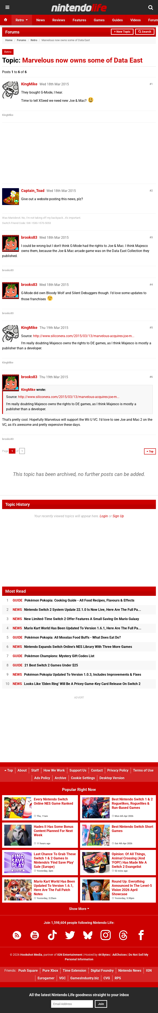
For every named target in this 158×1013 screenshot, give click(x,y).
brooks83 (29, 237)
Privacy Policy (117, 770)
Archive (60, 778)
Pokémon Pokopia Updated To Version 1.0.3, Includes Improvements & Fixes (77, 675)
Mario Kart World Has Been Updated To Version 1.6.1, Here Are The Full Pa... (77, 628)
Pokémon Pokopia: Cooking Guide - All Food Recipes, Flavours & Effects (73, 600)
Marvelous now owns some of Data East (82, 60)
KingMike (29, 84)
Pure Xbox (50, 971)
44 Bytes (104, 955)
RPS (118, 978)
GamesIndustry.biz (84, 978)
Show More (79, 909)
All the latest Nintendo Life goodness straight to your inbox (79, 995)
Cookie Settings (83, 778)
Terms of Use (143, 770)
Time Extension (74, 971)
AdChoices (119, 955)
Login (104, 516)
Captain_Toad (32, 190)
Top (8, 770)
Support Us (77, 770)
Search (144, 31)
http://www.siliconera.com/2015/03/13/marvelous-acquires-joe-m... (83, 336)
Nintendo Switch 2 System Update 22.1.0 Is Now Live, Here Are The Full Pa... (77, 610)
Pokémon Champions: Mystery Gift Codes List (53, 656)
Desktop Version (111, 778)
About (22, 770)
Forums (12, 32)
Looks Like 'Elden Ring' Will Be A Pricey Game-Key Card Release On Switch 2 (76, 684)
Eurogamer (46, 978)
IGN (149, 971)
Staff (35, 770)
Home (8, 40)
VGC (62, 978)
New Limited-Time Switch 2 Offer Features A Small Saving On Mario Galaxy (76, 619)
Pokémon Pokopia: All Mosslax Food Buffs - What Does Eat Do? (67, 637)
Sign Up (118, 516)
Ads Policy (42, 778)
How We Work (54, 770)
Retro (34, 40)
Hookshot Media (31, 955)
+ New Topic (122, 31)
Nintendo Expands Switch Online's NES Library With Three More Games (72, 647)
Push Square (28, 971)
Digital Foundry (102, 971)
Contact (97, 770)
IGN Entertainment (69, 955)
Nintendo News (129, 971)
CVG (107, 978)
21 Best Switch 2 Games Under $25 (45, 665)
